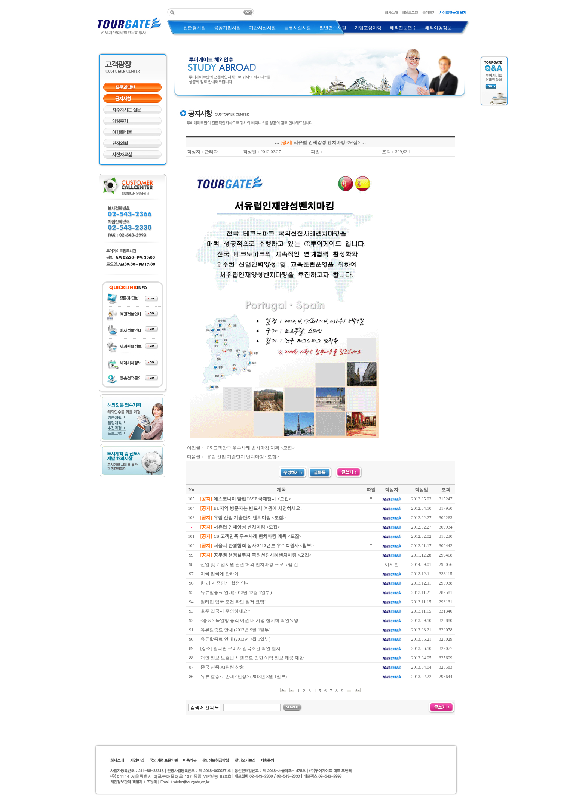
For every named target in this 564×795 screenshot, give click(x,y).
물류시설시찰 (297, 27)
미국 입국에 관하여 (219, 573)
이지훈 (391, 564)
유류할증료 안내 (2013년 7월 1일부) (235, 639)
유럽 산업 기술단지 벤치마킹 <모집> (243, 456)
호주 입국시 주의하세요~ (225, 611)
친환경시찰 (194, 27)
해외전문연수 (403, 27)
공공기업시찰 (227, 27)
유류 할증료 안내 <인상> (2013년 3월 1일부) (243, 676)
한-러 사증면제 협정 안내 (225, 583)
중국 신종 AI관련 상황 (222, 667)
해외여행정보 (438, 27)
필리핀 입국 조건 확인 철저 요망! (233, 601)
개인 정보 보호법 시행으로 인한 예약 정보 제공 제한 (252, 657)
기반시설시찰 (262, 27)
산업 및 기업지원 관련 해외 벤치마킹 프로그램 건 (249, 564)
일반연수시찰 (332, 27)
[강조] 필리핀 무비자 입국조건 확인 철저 (240, 648)
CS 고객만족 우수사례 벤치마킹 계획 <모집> (251, 447)
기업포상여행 (368, 27)
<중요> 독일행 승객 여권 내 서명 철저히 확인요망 (249, 620)
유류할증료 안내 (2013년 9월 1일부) (235, 629)
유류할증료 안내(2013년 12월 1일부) (236, 592)
